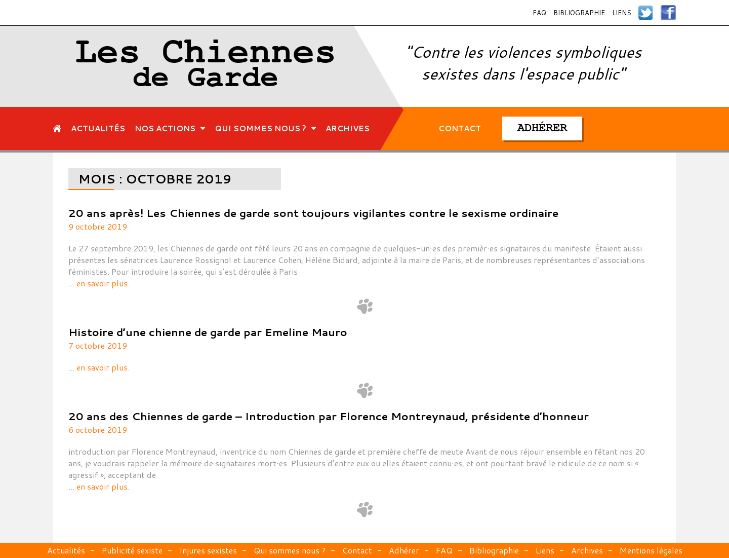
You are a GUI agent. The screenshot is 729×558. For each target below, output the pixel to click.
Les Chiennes (205, 66)
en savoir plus (102, 283)
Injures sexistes (208, 550)
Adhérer (404, 550)
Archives (587, 550)
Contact (357, 550)
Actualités (66, 550)
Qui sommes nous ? (290, 550)
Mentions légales (651, 550)
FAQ (539, 12)
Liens (621, 12)
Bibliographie (579, 12)
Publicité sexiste (132, 550)
